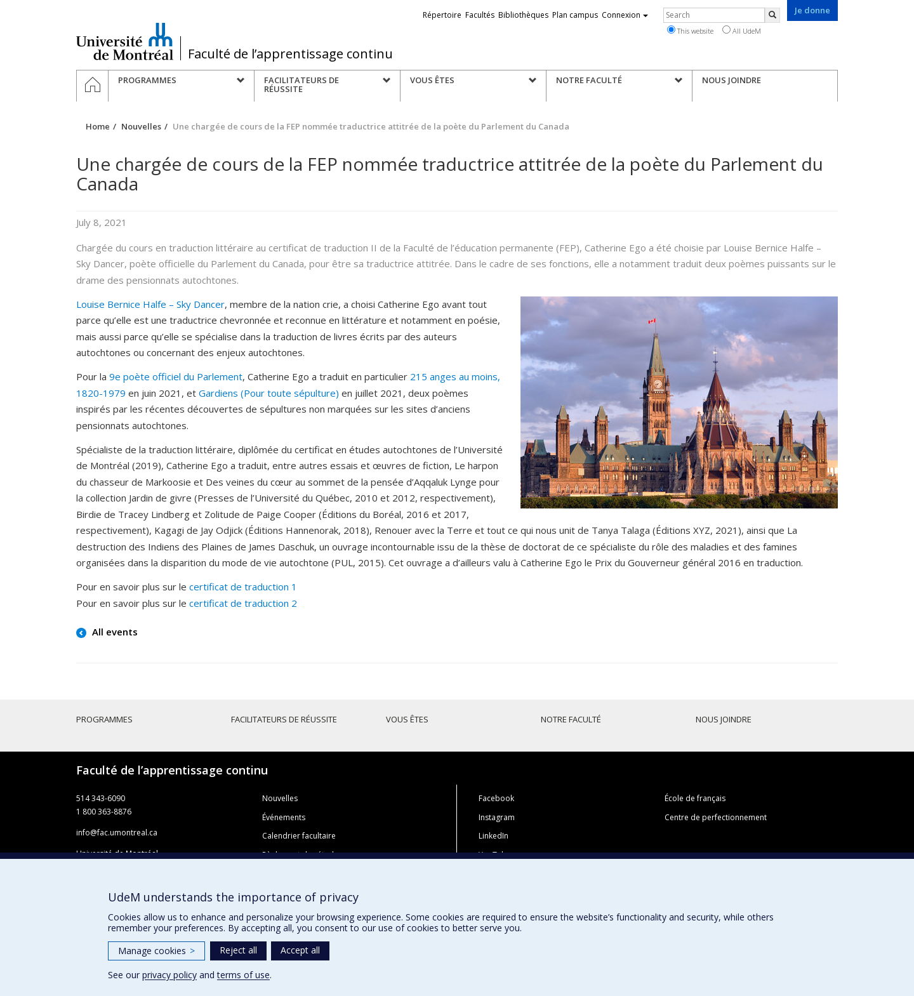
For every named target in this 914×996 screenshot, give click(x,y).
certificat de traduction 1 (243, 586)
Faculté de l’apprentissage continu (290, 54)
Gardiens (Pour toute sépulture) (269, 393)
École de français (695, 798)
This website (690, 30)
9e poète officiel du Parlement (175, 376)
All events (113, 631)
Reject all (238, 950)
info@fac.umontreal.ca (116, 832)
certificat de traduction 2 (243, 603)
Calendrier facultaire (299, 835)
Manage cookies (156, 951)
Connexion (625, 15)
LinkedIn (493, 835)
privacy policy (169, 975)
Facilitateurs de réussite (284, 719)
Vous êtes (407, 719)
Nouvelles (141, 126)
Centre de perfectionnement (716, 817)
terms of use (243, 975)
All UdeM (741, 30)
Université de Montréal (124, 41)
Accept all (300, 950)
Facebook (496, 798)
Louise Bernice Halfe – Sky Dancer (150, 304)
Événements (283, 817)
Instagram (497, 817)
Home (98, 126)
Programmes (104, 719)
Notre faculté (571, 719)
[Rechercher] (772, 15)
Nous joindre (724, 719)
